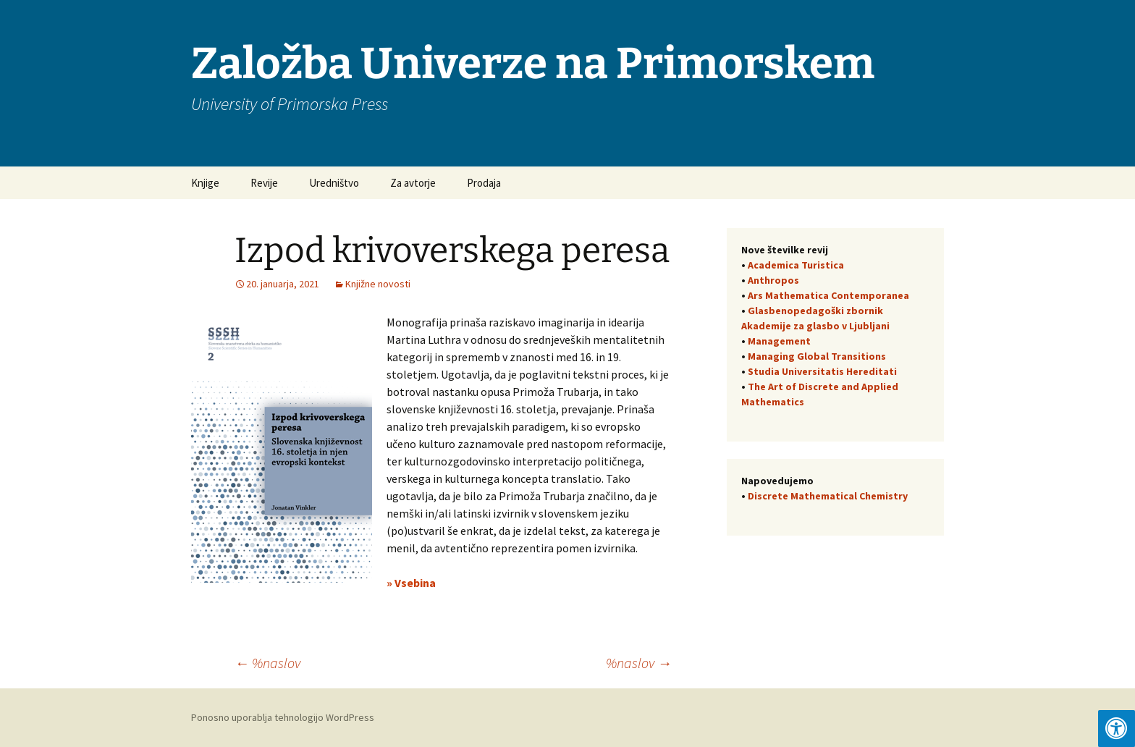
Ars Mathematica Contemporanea (828, 295)
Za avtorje (413, 183)
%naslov (267, 663)
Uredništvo (334, 183)
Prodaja (484, 183)
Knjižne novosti (377, 283)
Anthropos (773, 280)
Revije (264, 183)
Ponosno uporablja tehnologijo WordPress (282, 717)
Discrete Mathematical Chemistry (828, 495)
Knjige (205, 183)
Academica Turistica (796, 264)
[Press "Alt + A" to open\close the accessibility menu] (1116, 728)
